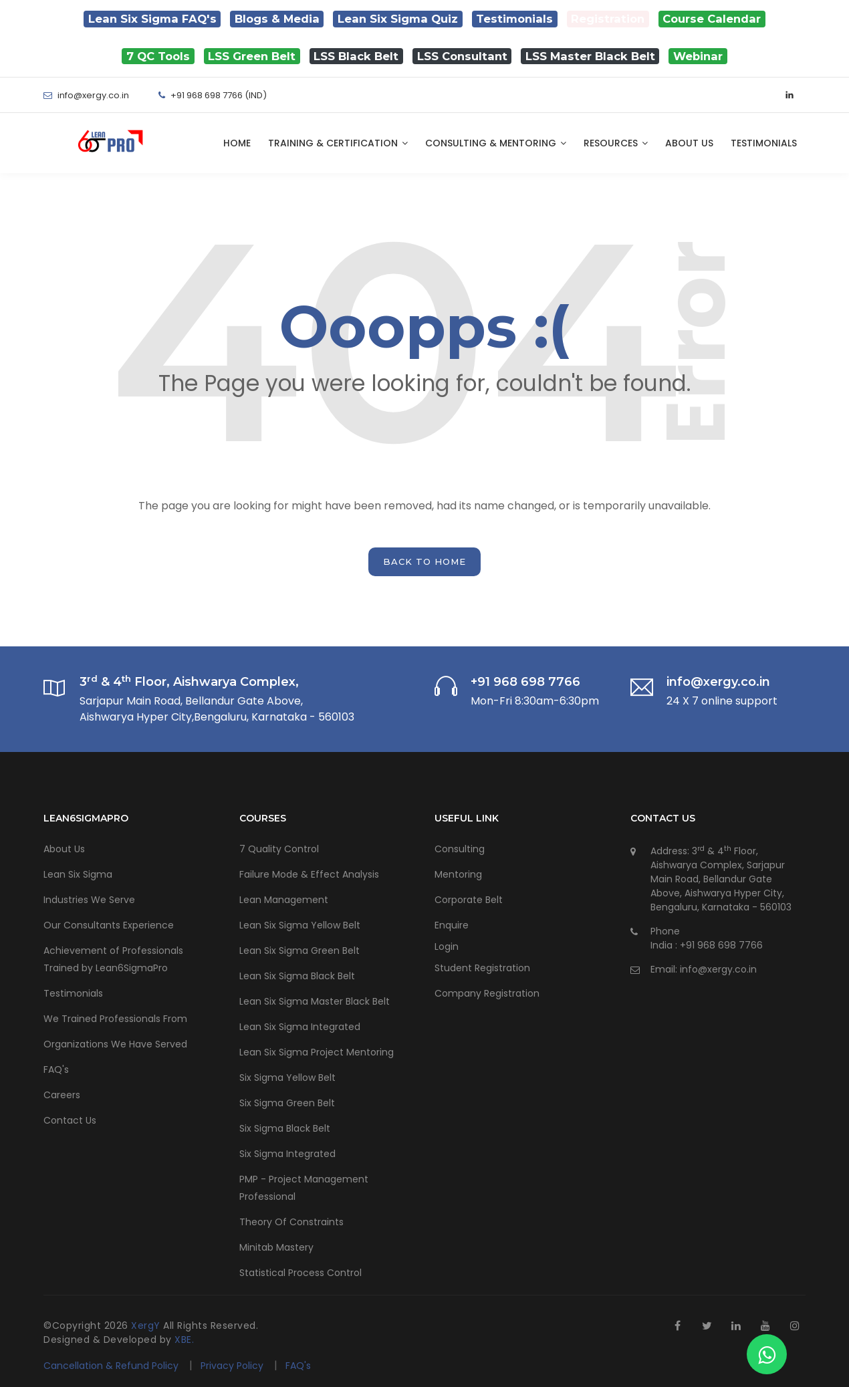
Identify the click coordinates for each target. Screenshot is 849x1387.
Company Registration (487, 993)
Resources (616, 143)
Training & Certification (338, 143)
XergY (147, 1325)
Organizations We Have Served (115, 1044)
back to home (424, 561)
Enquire (452, 925)
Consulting (460, 849)
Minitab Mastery (276, 1247)
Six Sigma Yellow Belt (287, 1077)
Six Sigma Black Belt (284, 1128)
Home (237, 143)
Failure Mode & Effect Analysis (309, 874)
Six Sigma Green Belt (287, 1103)
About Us (689, 143)
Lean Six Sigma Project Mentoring (316, 1052)
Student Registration (482, 968)
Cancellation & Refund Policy (110, 1365)
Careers (61, 1095)
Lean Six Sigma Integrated (299, 1026)
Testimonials (764, 143)
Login (447, 946)
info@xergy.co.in (718, 969)
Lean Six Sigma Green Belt (299, 950)
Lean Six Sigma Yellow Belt (299, 925)
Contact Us (69, 1120)
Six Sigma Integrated (287, 1153)
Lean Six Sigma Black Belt (297, 976)
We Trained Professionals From (115, 1018)
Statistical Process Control (300, 1272)
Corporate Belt (469, 899)
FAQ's (56, 1069)
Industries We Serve (89, 899)
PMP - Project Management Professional (303, 1187)
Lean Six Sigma (77, 874)
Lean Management (283, 899)
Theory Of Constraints (291, 1222)
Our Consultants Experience (108, 925)
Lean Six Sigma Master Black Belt (314, 1001)
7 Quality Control (279, 849)
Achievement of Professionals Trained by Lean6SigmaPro (113, 959)
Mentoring (458, 874)
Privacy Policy (233, 1365)
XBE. (184, 1339)
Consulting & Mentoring (495, 143)
